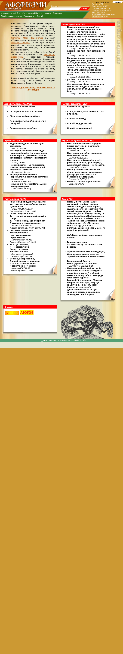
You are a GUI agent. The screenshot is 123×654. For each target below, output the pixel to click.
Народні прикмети (43, 13)
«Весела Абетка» (20, 42)
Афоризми (57, 13)
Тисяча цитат (29, 16)
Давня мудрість (8, 13)
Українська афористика (11, 16)
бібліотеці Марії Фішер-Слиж (27, 38)
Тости (39, 16)
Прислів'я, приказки (25, 13)
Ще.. (113, 96)
